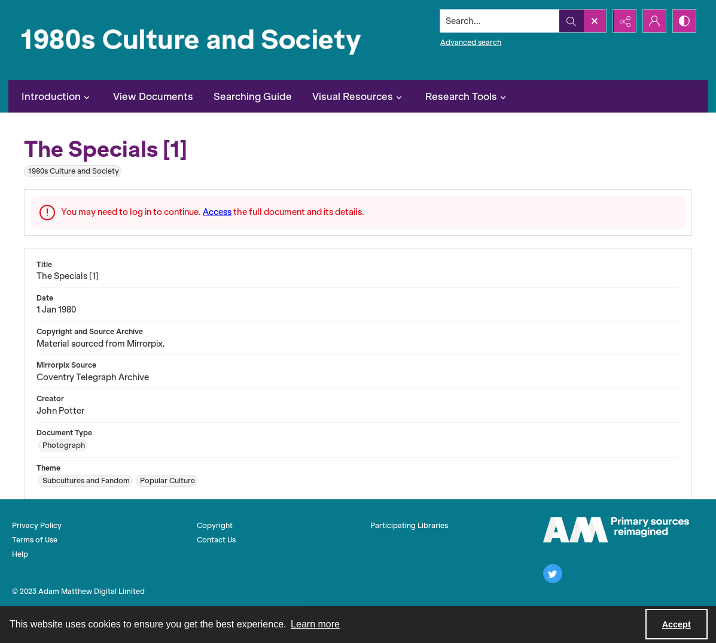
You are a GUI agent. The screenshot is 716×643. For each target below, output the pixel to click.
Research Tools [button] (467, 96)
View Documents (153, 96)
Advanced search (470, 42)
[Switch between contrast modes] (684, 21)
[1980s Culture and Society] (193, 40)
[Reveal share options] (624, 21)
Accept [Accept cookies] (676, 624)
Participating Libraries (409, 525)
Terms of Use (34, 539)
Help (20, 554)
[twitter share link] (552, 573)
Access (217, 212)
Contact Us (216, 539)
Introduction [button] (57, 96)
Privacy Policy (37, 525)
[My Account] (654, 21)
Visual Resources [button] (358, 96)
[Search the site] (499, 21)
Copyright (215, 525)
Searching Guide (253, 96)
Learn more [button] (315, 624)
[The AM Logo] (616, 529)
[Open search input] (594, 21)
